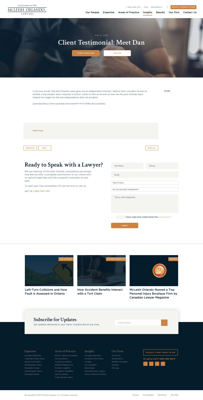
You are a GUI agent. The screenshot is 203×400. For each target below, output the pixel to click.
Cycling (88, 362)
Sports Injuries (61, 374)
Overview (116, 356)
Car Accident (66, 259)
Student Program (120, 362)
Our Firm (174, 12)
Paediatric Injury (32, 368)
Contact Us (190, 12)
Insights (147, 12)
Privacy (135, 395)
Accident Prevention (94, 359)
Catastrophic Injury (33, 371)
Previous (30, 148)
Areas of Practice (128, 12)
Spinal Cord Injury (33, 362)
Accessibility (148, 395)
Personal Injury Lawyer (95, 371)
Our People (92, 12)
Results (160, 12)
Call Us (117, 53)
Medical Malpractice (64, 365)
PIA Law (115, 368)
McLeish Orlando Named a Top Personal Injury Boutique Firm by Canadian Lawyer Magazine (153, 293)
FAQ (146, 7)
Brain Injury (90, 368)
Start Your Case (85, 53)
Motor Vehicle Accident (95, 374)
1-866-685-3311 (133, 7)
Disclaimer (162, 395)
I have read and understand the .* (143, 217)
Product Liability (62, 368)
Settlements (117, 359)
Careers (115, 365)
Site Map (174, 395)
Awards (173, 259)
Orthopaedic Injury (33, 365)
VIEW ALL (152, 148)
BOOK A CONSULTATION (183, 7)
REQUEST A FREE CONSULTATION (160, 352)
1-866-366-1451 (41, 191)
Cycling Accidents (63, 362)
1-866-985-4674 (167, 359)
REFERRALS (156, 7)
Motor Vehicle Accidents (66, 356)
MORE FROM (38, 131)
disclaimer (163, 217)
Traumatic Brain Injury (35, 359)
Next (44, 148)
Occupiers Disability (64, 371)
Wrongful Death (32, 374)
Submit (124, 226)
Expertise (108, 12)
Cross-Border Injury (64, 377)
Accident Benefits (116, 259)
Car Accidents (61, 359)
